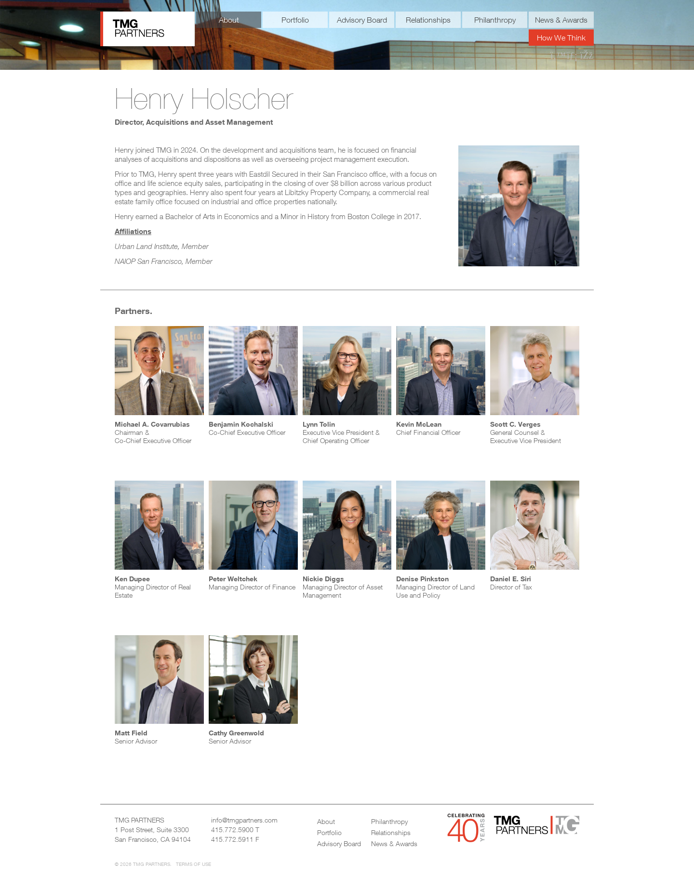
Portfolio (295, 19)
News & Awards (561, 19)
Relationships (428, 19)
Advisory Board (362, 19)
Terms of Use (193, 864)
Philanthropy (495, 19)
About (229, 19)
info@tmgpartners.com (244, 820)
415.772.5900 (232, 829)
